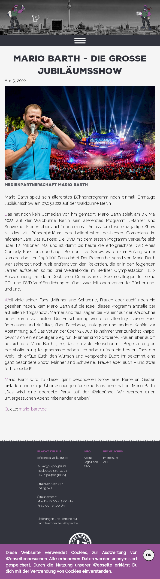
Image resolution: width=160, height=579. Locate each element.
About (88, 458)
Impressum (110, 458)
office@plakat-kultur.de (52, 458)
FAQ (87, 466)
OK (148, 555)
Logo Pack (91, 462)
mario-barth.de (33, 409)
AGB (106, 462)
